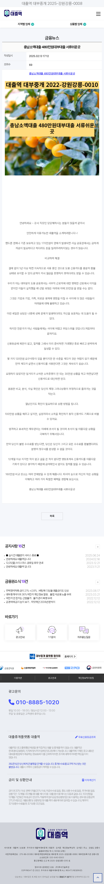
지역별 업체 (26, 24)
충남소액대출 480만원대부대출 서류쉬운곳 (52, 73)
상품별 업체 (78, 24)
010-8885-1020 (34, 702)
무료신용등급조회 (85, 737)
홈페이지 (69, 656)
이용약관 (18, 678)
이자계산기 (89, 780)
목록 (52, 516)
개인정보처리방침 (86, 678)
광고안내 (52, 678)
